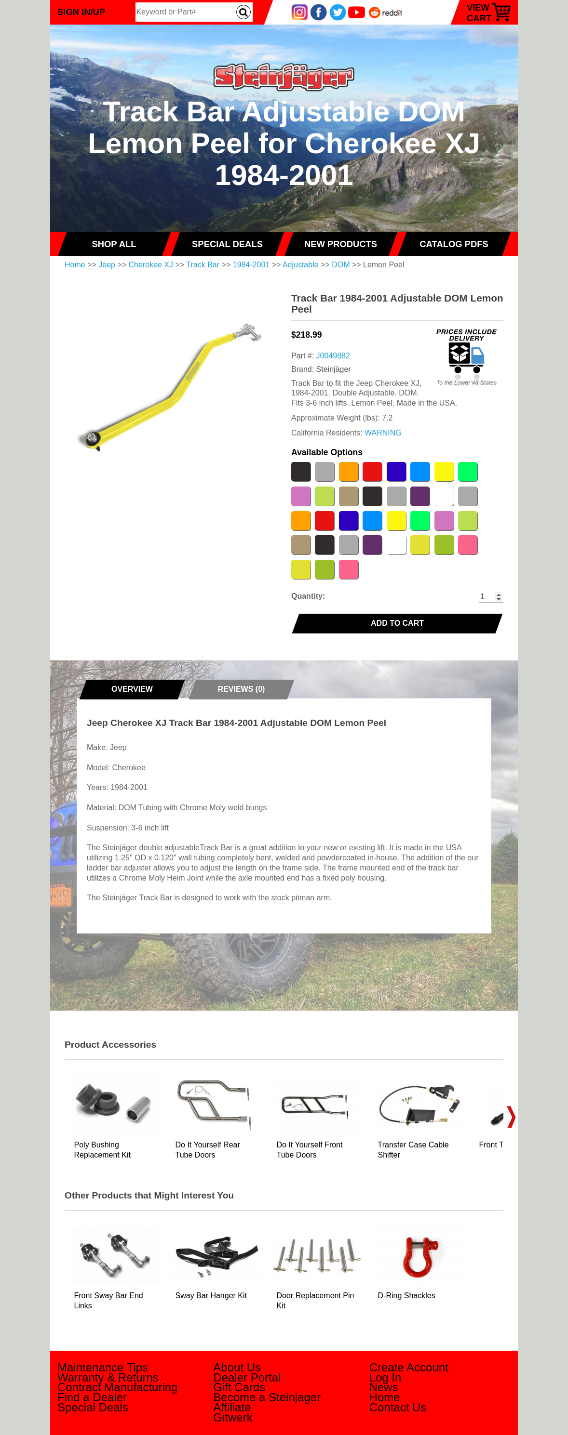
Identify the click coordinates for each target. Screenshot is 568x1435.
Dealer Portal (247, 1377)
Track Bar (202, 265)
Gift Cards (239, 1387)
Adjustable (301, 265)
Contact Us (398, 1407)
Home (75, 265)
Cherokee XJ (151, 265)
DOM (341, 265)
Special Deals (92, 1407)
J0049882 (333, 356)
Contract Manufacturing (117, 1387)
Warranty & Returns (108, 1377)
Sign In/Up (81, 12)
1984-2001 (251, 265)
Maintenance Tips (102, 1367)
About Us (237, 1367)
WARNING (383, 433)
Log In (385, 1377)
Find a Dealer (92, 1397)
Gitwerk (232, 1417)
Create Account (408, 1367)
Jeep (106, 265)
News (383, 1387)
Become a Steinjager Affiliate (267, 1402)
